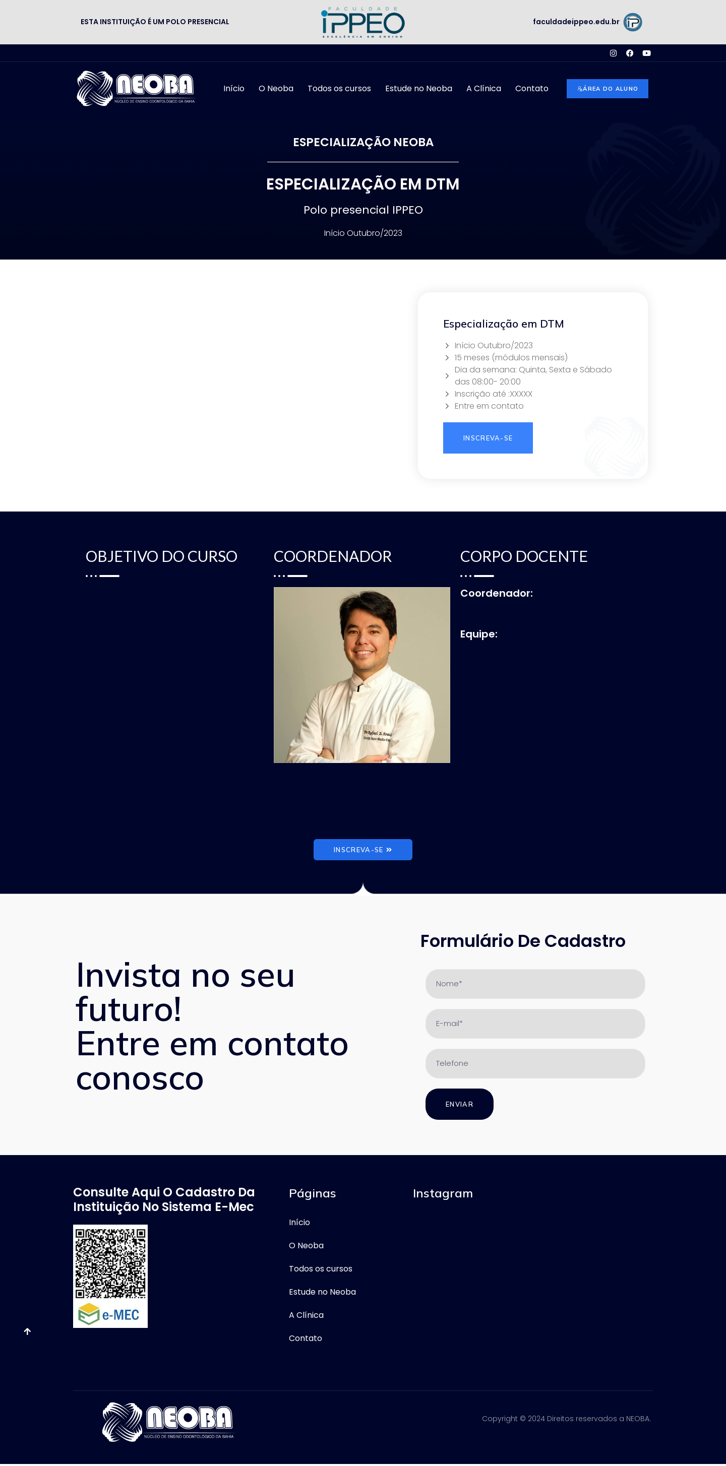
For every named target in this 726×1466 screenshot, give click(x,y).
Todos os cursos (339, 88)
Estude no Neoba (418, 88)
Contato (532, 88)
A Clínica (483, 88)
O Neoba (276, 88)
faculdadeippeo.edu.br (576, 22)
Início (234, 88)
